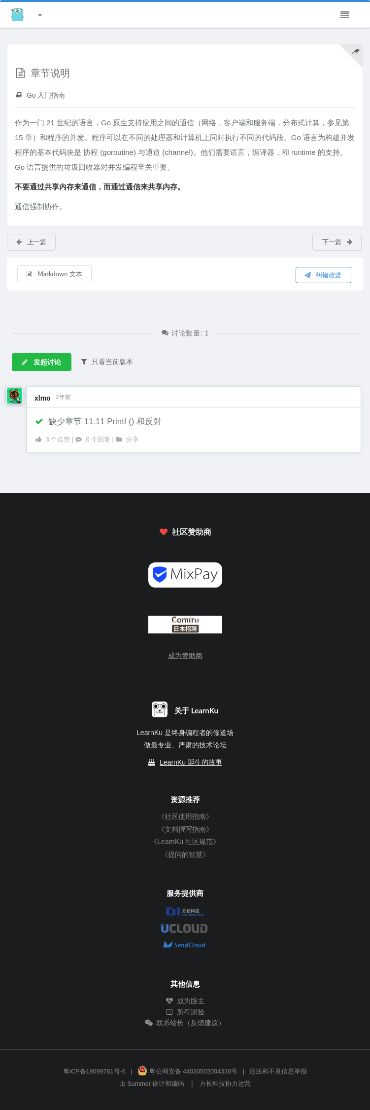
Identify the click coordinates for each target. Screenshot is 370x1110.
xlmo (42, 398)
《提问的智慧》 (185, 854)
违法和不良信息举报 (278, 1071)
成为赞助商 (185, 656)
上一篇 (30, 242)
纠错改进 (322, 275)
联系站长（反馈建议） (185, 1023)
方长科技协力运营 (225, 1083)
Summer (139, 1083)
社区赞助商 (185, 531)
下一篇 (337, 242)
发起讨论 (41, 362)
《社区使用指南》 (185, 816)
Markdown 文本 (54, 274)
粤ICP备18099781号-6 (94, 1071)
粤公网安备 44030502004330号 (187, 1071)
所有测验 (185, 1012)
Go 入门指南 (40, 95)
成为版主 (185, 1001)
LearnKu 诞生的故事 (191, 762)
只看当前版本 (106, 361)
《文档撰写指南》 (185, 829)
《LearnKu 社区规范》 (185, 842)
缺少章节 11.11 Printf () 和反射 (98, 421)
